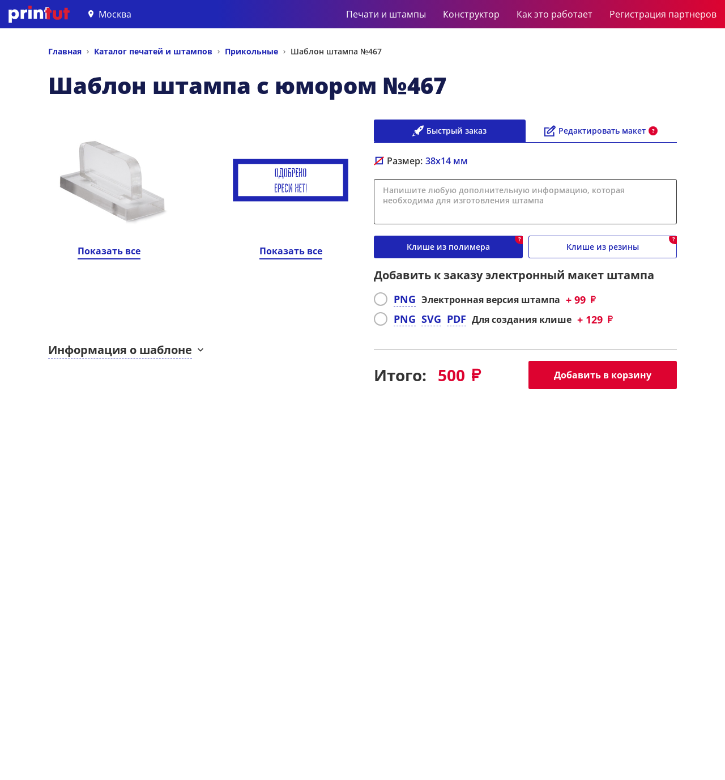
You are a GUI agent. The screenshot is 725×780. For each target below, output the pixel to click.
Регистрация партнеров (663, 14)
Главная (65, 51)
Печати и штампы (386, 14)
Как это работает (554, 14)
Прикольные (251, 51)
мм (446, 161)
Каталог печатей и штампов (153, 51)
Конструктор (471, 14)
